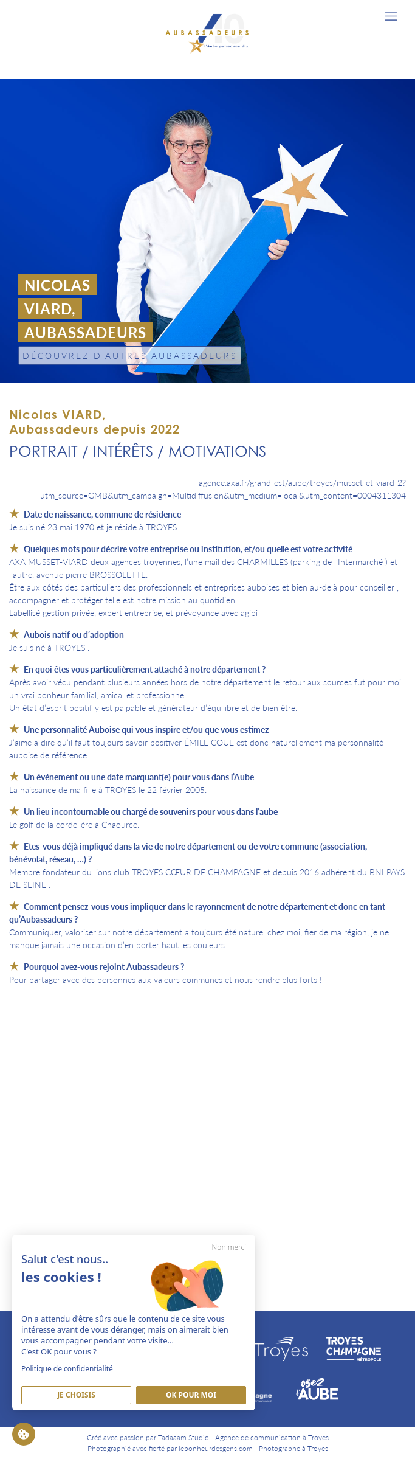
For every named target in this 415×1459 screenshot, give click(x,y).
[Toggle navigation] (391, 16)
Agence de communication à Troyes (272, 1437)
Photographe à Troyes (293, 1448)
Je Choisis (76, 1395)
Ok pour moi (191, 1395)
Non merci (229, 1247)
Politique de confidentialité (67, 1369)
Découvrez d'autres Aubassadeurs (129, 355)
